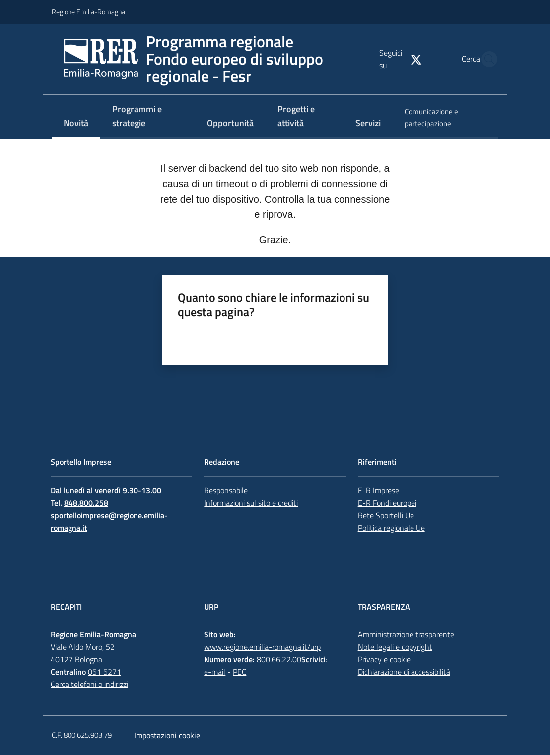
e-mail (214, 672)
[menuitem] (76, 124)
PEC (239, 672)
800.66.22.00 (279, 659)
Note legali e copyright (395, 647)
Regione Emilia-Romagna (88, 11)
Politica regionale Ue (391, 528)
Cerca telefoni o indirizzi (89, 684)
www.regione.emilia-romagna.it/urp (262, 647)
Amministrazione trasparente (406, 634)
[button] (486, 59)
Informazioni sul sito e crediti (251, 503)
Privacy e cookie (384, 659)
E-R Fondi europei (387, 503)
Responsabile (226, 490)
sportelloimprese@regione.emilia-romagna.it (109, 521)
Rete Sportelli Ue (386, 515)
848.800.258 (86, 503)
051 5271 (104, 672)
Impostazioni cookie (167, 735)
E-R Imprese (378, 490)
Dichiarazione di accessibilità (404, 672)
